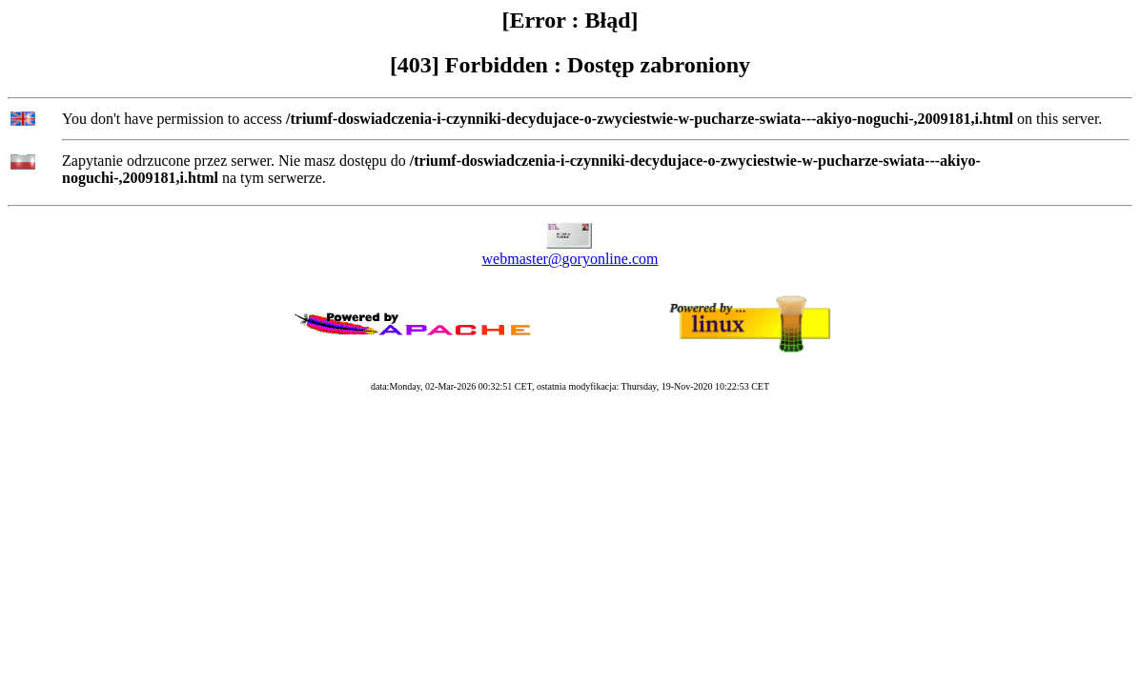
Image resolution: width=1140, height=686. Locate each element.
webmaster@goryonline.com (570, 259)
